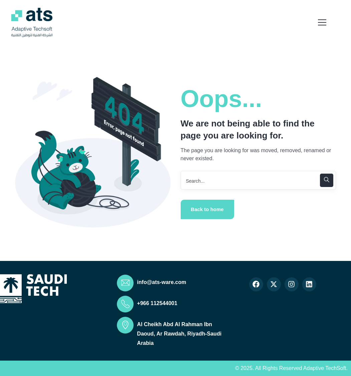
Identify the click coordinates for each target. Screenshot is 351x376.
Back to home (207, 209)
